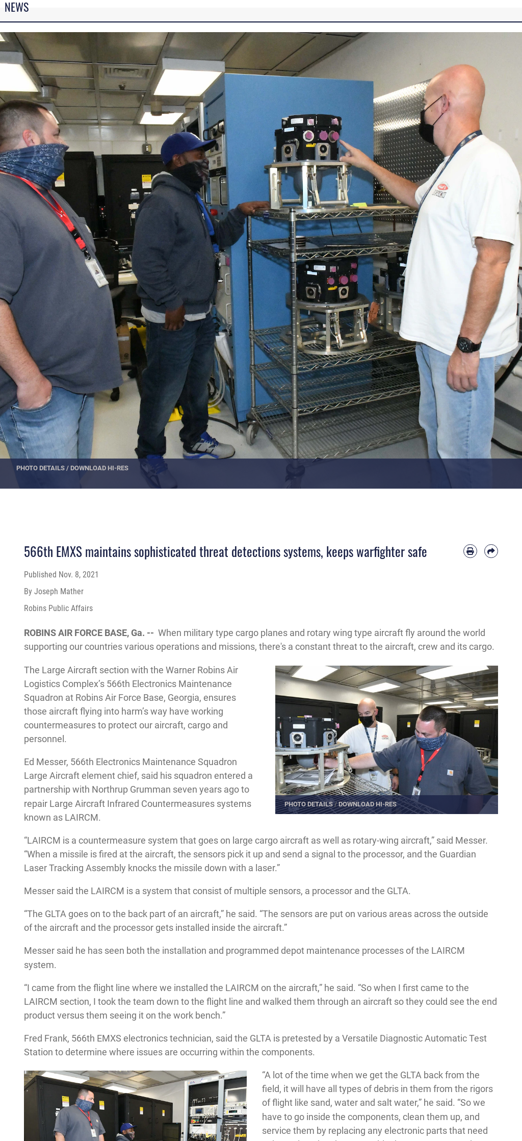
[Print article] (470, 551)
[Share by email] (491, 551)
